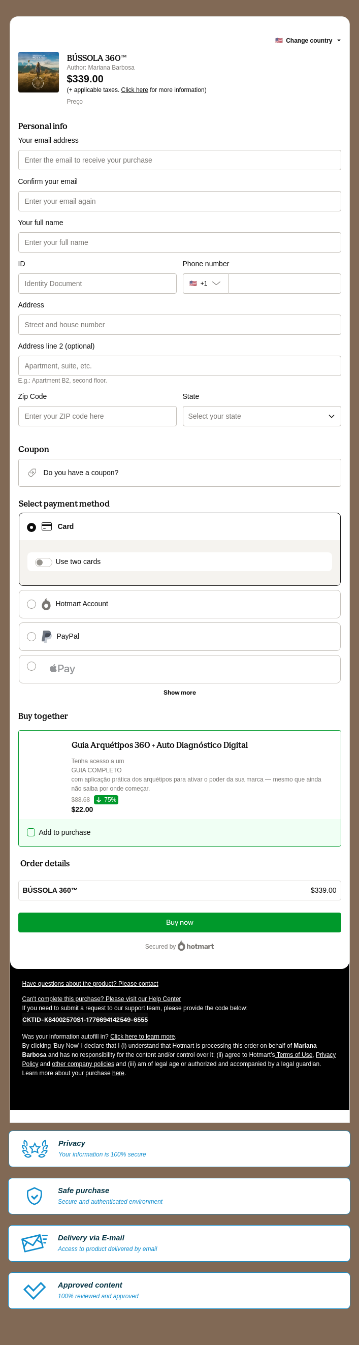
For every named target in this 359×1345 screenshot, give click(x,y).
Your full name (40, 222)
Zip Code (32, 396)
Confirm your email (48, 181)
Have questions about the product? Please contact (90, 983)
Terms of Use (294, 1054)
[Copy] (85, 1019)
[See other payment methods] (180, 692)
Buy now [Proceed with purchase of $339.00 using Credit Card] (179, 922)
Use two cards (78, 561)
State (191, 396)
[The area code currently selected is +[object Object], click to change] (205, 283)
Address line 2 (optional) (56, 346)
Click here (134, 89)
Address (31, 305)
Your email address (48, 140)
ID (21, 264)
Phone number (206, 264)
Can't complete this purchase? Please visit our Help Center (101, 999)
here (118, 1073)
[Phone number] (284, 283)
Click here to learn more (142, 1036)
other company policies (83, 1064)
